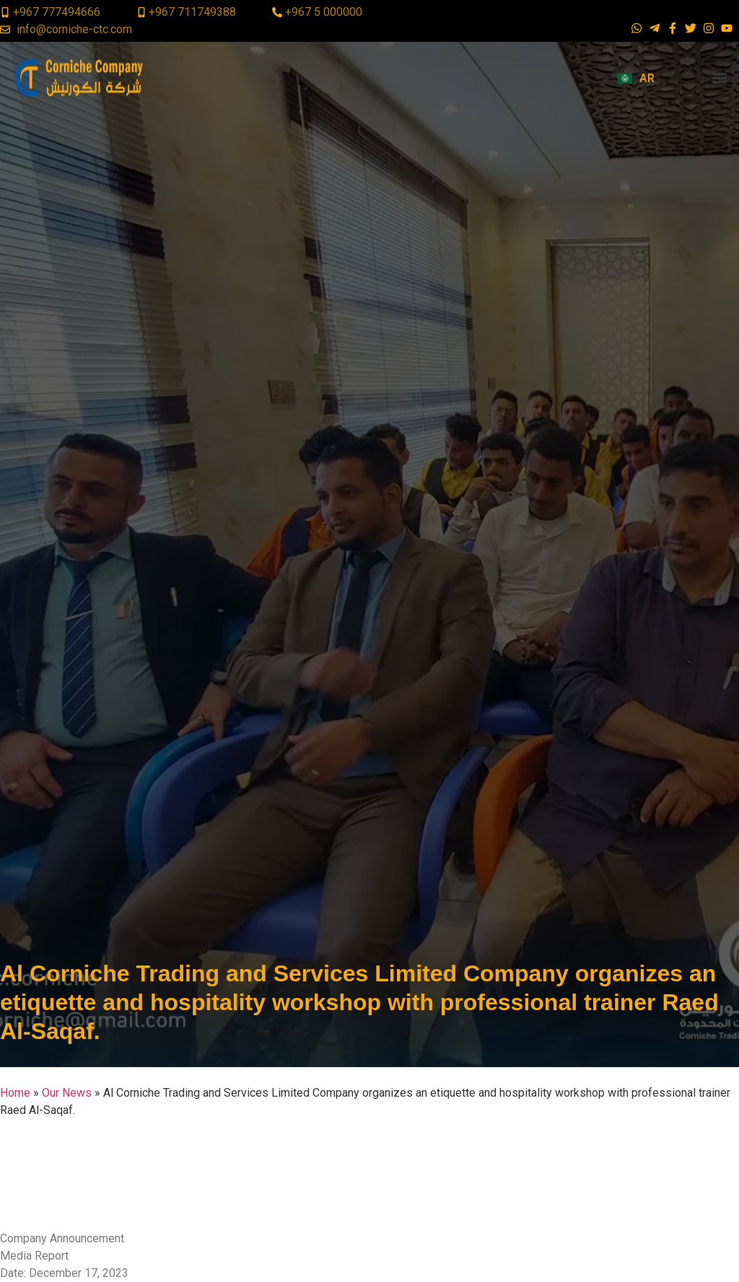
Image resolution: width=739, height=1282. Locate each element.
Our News (67, 1093)
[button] (720, 78)
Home (15, 1093)
